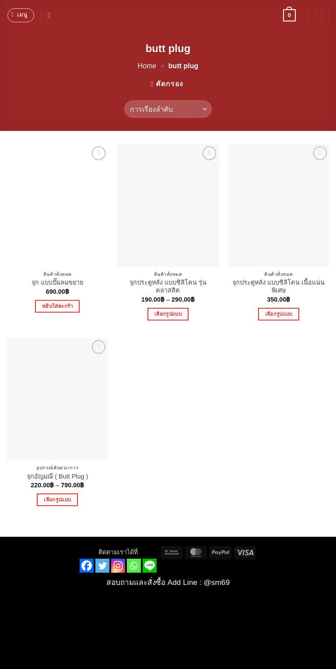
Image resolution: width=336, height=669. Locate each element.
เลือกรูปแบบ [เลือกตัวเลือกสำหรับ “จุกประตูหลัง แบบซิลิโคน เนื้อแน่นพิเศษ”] (278, 314)
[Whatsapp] (134, 566)
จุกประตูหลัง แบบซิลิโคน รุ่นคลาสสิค (168, 286)
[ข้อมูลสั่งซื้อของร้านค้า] (167, 109)
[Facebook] (87, 566)
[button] (20, 15)
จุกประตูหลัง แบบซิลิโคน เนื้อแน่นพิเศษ (278, 286)
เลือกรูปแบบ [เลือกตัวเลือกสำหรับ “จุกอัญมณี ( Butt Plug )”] (57, 499)
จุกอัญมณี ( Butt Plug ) (57, 476)
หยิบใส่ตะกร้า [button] (57, 306)
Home (147, 66)
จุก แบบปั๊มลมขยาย (57, 282)
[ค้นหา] (51, 15)
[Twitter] (102, 566)
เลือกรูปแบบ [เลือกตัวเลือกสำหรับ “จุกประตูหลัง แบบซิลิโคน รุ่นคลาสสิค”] (168, 314)
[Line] (150, 566)
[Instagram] (118, 566)
